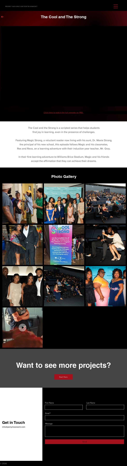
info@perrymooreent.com (13, 427)
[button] (116, 6)
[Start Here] (63, 377)
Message (48, 424)
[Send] (84, 441)
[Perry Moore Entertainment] (21, 6)
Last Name (90, 403)
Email (47, 413)
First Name (49, 403)
